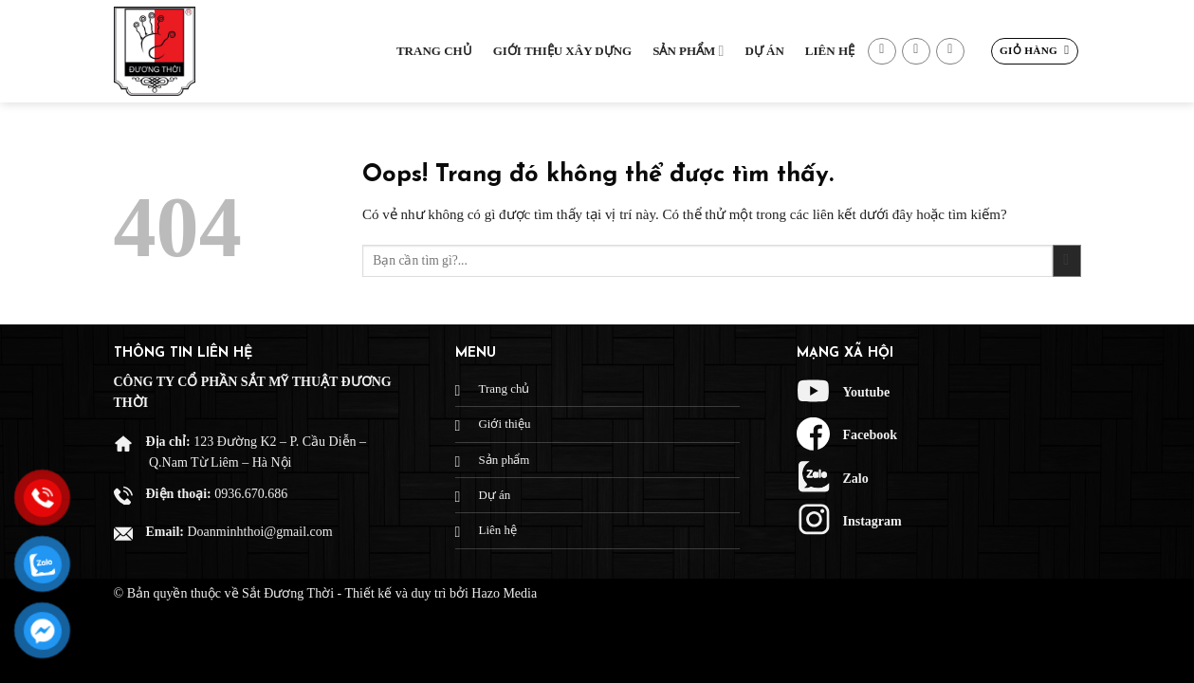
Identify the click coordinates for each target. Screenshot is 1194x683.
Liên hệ (829, 51)
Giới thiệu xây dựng (563, 51)
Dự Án (763, 51)
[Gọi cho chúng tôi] (950, 51)
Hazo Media (504, 593)
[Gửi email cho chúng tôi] (916, 51)
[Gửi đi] (1067, 261)
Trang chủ (434, 51)
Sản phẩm (688, 51)
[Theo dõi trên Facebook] (882, 51)
